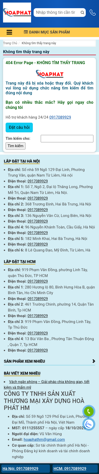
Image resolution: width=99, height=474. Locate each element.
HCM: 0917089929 (70, 468)
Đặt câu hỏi (19, 127)
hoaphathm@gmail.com (44, 439)
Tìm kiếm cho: (18, 138)
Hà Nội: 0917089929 (20, 468)
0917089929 (60, 117)
